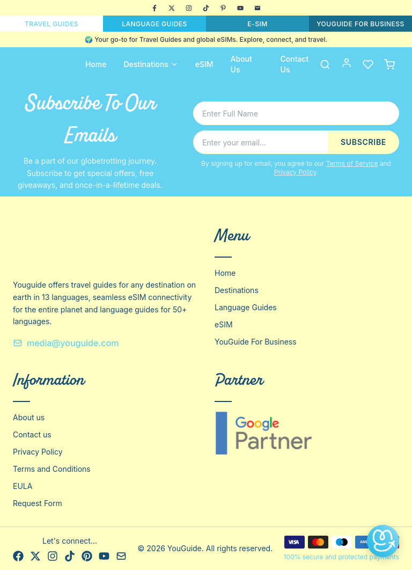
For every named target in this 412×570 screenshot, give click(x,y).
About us (29, 417)
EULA (22, 486)
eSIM (204, 64)
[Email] (257, 8)
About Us (241, 64)
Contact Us (295, 64)
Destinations (150, 64)
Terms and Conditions (52, 468)
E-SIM (257, 24)
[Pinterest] (223, 8)
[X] (171, 8)
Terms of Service (352, 163)
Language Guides (246, 307)
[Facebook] (154, 8)
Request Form (37, 503)
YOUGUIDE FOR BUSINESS (360, 24)
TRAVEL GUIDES (51, 24)
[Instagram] (189, 8)
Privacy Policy (295, 172)
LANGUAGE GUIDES (154, 24)
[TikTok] (206, 8)
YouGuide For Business (256, 341)
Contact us (32, 434)
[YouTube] (240, 8)
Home (96, 64)
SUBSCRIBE (363, 142)
